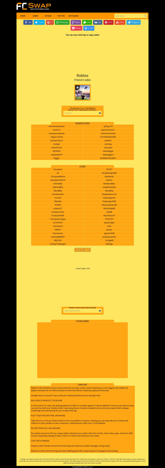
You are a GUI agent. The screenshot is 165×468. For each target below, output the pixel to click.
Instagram (73, 16)
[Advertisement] (82, 56)
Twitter (61, 16)
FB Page (48, 16)
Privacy (90, 467)
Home (22, 16)
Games (35, 16)
